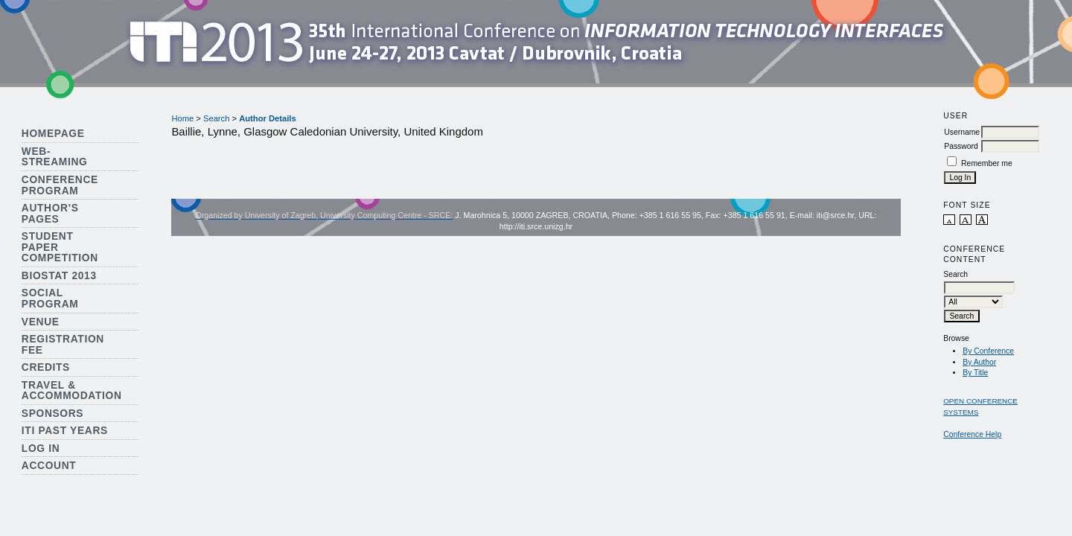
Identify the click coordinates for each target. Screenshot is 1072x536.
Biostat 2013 (59, 275)
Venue (41, 322)
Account (49, 465)
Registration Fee (63, 345)
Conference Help (972, 434)
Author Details (267, 118)
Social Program (50, 298)
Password (961, 146)
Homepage (53, 133)
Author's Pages (50, 213)
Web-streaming (55, 157)
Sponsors (52, 413)
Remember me (986, 163)
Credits (46, 367)
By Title (975, 372)
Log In (41, 448)
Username (962, 132)
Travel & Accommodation (72, 391)
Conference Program (60, 185)
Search (216, 118)
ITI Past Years (65, 430)
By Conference (988, 351)
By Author (979, 362)
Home (182, 118)
